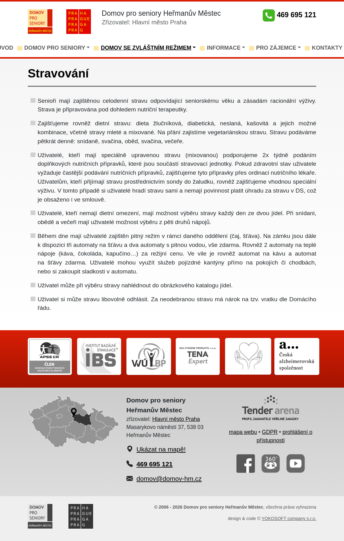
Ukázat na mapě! (161, 449)
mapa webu (243, 432)
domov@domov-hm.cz (169, 478)
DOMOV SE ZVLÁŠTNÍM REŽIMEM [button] (146, 48)
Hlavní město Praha (176, 419)
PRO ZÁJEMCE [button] (276, 48)
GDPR (270, 432)
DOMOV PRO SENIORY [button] (54, 48)
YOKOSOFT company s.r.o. (289, 518)
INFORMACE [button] (223, 48)
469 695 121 (289, 15)
